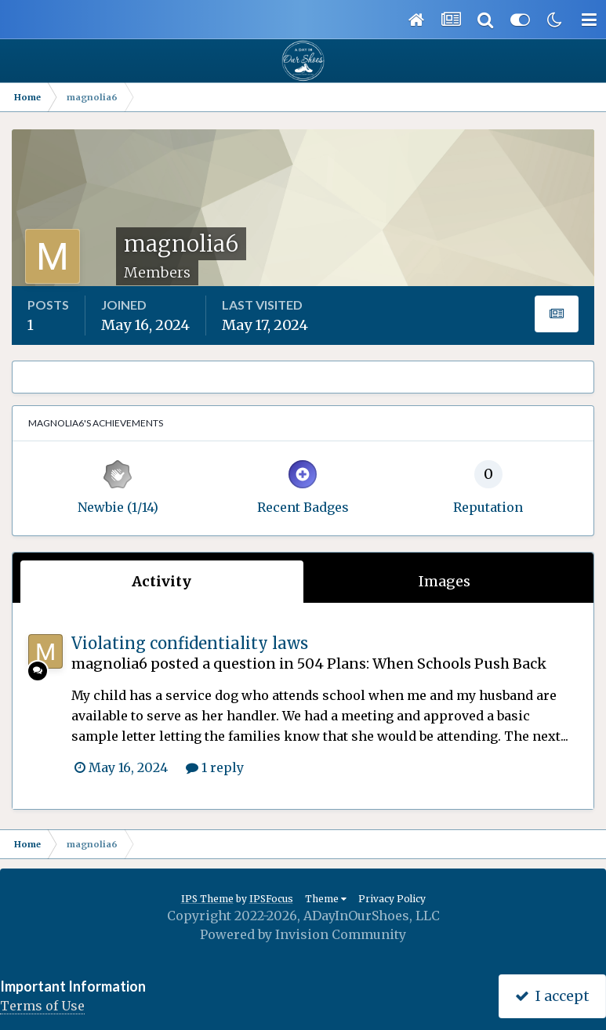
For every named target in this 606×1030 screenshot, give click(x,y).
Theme (326, 899)
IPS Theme (207, 899)
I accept (552, 996)
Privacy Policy (392, 899)
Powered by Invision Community (303, 934)
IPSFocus (271, 899)
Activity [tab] (161, 581)
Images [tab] (444, 581)
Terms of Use (42, 1006)
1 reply (215, 767)
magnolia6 (109, 664)
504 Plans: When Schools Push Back (421, 664)
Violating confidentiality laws (189, 643)
